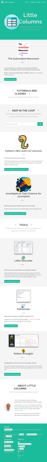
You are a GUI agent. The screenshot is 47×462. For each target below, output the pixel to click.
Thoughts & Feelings (35, 2)
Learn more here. (18, 410)
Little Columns (7, 2)
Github (21, 449)
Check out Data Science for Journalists (15, 213)
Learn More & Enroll (10, 79)
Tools (26, 2)
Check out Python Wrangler (12, 374)
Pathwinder (8, 446)
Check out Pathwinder (11, 326)
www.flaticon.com (32, 434)
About (43, 2)
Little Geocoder (9, 442)
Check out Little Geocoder (12, 281)
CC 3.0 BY (8, 436)
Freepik (21, 434)
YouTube (22, 446)
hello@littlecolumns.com (24, 444)
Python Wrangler (9, 450)
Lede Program (25, 405)
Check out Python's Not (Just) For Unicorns (16, 169)
